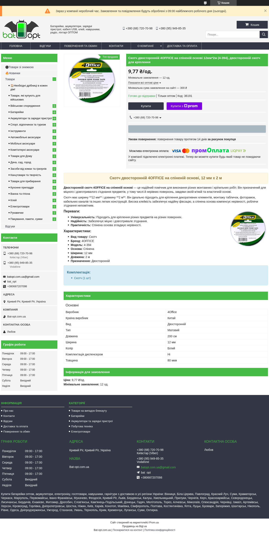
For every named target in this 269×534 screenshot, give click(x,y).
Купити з (184, 106)
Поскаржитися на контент (127, 530)
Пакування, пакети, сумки (26, 219)
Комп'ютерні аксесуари (24, 149)
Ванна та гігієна (20, 193)
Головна (15, 46)
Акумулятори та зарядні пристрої (31, 118)
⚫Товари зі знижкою (19, 67)
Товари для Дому (21, 156)
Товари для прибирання (25, 181)
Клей (13, 200)
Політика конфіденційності (160, 530)
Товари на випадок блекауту (89, 410)
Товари (10, 79)
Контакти (116, 46)
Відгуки (45, 46)
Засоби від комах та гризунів (28, 168)
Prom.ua (154, 522)
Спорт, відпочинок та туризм (28, 124)
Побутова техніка (82, 426)
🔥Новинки (12, 73)
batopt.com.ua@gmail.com (23, 276)
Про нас (8, 410)
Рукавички (16, 212)
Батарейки (17, 112)
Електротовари (19, 206)
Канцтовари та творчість (25, 175)
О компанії (145, 46)
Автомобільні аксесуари (25, 137)
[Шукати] (264, 34)
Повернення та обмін (80, 46)
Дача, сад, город (20, 162)
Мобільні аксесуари (22, 143)
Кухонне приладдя (22, 187)
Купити (146, 106)
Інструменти (18, 131)
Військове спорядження (25, 105)
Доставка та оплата (182, 46)
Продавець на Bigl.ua (134, 526)
